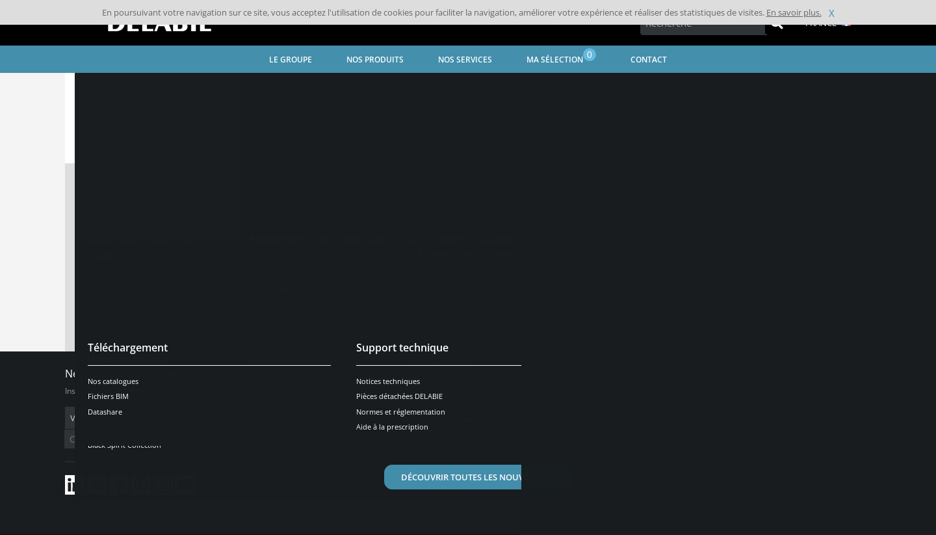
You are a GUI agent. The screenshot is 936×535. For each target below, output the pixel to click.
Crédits (318, 525)
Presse (562, 463)
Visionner (419, 236)
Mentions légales (265, 525)
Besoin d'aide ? (813, 352)
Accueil (95, 88)
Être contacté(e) (812, 469)
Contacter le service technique (468, 309)
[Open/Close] (885, 352)
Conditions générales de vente (174, 525)
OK (271, 418)
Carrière (566, 484)
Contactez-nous (586, 410)
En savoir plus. (794, 12)
